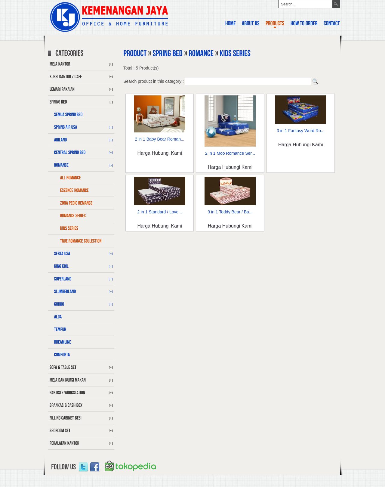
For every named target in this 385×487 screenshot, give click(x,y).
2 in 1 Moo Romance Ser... (230, 153)
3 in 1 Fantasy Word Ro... (300, 130)
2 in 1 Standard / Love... (159, 211)
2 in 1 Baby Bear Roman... (159, 139)
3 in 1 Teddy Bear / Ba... (230, 211)
